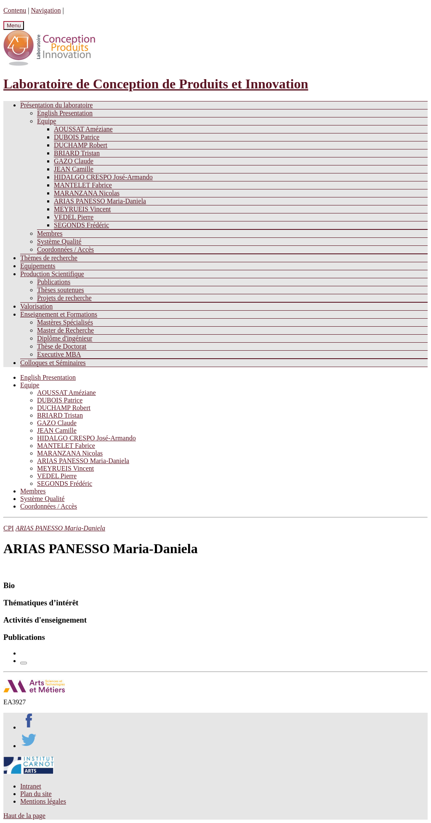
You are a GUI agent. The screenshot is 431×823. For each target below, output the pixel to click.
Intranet (30, 786)
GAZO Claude (73, 161)
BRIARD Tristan (77, 153)
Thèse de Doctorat (61, 346)
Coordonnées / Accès (65, 249)
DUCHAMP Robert (80, 145)
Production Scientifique (52, 273)
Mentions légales (43, 801)
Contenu (14, 10)
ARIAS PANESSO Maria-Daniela (100, 201)
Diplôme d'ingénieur (64, 338)
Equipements (38, 265)
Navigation (46, 10)
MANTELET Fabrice (83, 185)
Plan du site (36, 793)
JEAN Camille (73, 169)
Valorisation (36, 306)
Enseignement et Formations (58, 314)
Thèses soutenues (60, 289)
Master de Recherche (65, 330)
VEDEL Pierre (73, 217)
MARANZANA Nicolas (87, 193)
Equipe (46, 121)
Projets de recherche (64, 297)
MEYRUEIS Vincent (82, 209)
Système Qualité (59, 241)
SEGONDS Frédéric (81, 225)
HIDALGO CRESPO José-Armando (103, 177)
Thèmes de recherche (48, 257)
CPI (8, 528)
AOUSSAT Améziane (83, 129)
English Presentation (65, 113)
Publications (53, 281)
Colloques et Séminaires (53, 362)
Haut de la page (24, 815)
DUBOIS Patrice (76, 137)
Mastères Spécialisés (65, 322)
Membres (49, 233)
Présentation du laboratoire (56, 105)
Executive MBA (59, 354)
